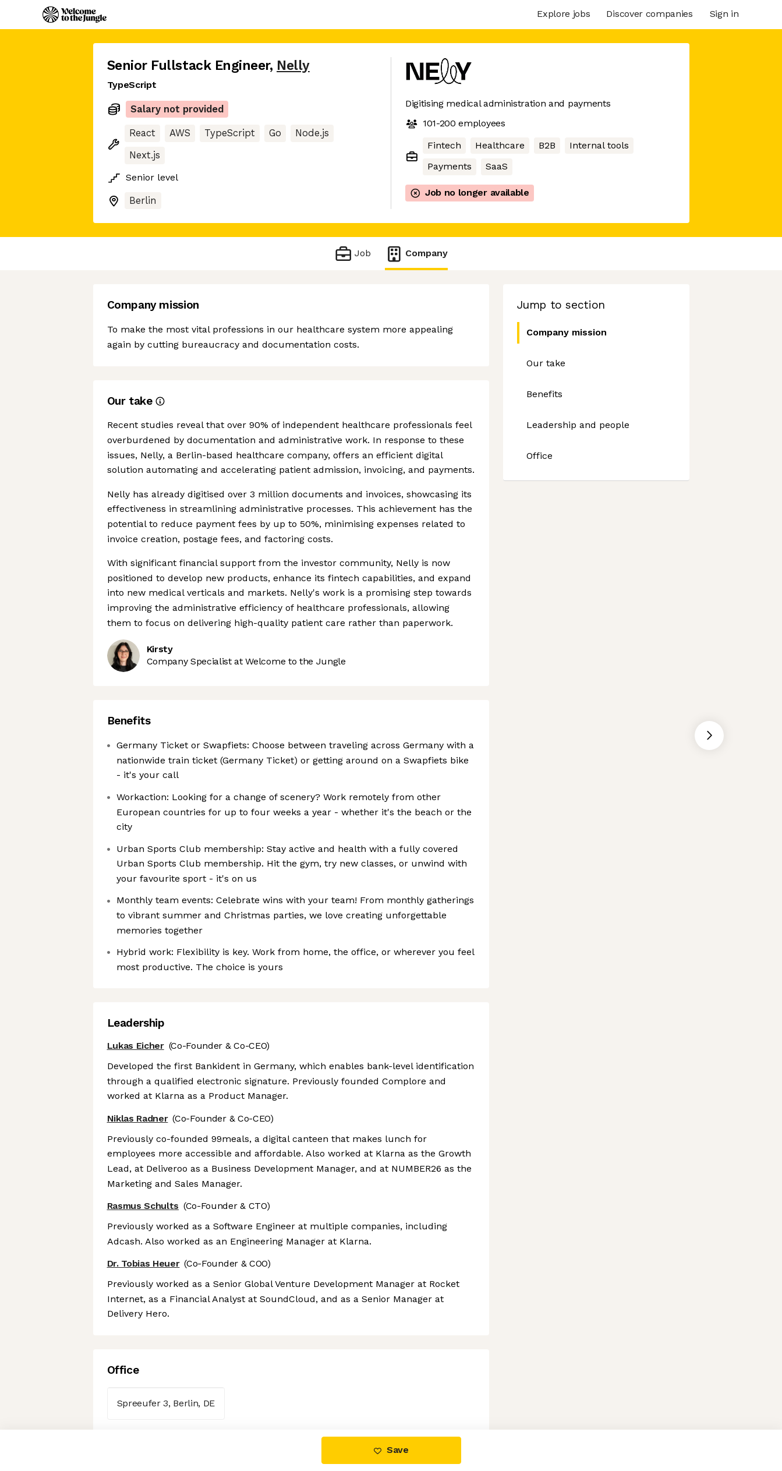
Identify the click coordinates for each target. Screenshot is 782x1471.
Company (416, 253)
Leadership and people (577, 424)
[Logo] (75, 14)
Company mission (562, 333)
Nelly (293, 65)
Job (352, 253)
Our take (545, 363)
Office (539, 455)
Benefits (544, 393)
